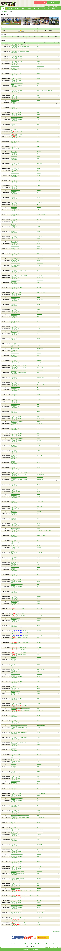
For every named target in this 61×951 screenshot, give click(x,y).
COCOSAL (38, 810)
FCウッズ (38, 491)
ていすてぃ (39, 613)
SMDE (38, 708)
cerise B (38, 450)
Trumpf (38, 742)
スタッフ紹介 (37, 8)
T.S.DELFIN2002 (39, 63)
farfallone (38, 781)
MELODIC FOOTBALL (40, 331)
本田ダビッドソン (40, 270)
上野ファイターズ (40, 849)
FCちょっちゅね (39, 163)
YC (37, 153)
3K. (37, 182)
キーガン (38, 131)
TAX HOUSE (39, 630)
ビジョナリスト (39, 455)
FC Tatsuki (38, 907)
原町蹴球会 (39, 525)
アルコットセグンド (40, 912)
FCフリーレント (39, 287)
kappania (38, 394)
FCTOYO (38, 462)
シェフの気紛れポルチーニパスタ (42, 846)
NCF (37, 413)
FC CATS (38, 676)
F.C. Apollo (38, 691)
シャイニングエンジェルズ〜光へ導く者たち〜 (44, 90)
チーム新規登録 (41, 2)
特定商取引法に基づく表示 (26, 940)
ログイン (53, 2)
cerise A (38, 294)
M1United (38, 311)
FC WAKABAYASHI (40, 477)
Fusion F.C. (39, 715)
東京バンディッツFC (40, 216)
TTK (37, 80)
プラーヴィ (39, 158)
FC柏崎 (38, 766)
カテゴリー (17, 8)
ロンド (38, 686)
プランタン (39, 581)
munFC (38, 44)
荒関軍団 (38, 503)
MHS (38, 192)
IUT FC (38, 559)
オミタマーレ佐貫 (40, 501)
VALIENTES (39, 834)
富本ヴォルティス (40, 348)
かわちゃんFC (39, 399)
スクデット (39, 170)
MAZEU (38, 253)
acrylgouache (39, 440)
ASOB (38, 433)
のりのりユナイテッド (40, 737)
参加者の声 (53, 8)
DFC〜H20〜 (39, 657)
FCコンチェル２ (39, 221)
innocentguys (39, 207)
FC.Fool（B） (39, 219)
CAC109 (38, 567)
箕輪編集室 (39, 151)
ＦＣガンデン (39, 51)
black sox (38, 231)
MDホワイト (39, 511)
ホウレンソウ (39, 637)
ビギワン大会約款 (36, 940)
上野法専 (38, 97)
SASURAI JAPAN (40, 360)
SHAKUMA (38, 238)
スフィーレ (39, 175)
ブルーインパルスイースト (41, 535)
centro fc (38, 438)
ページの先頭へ (56, 931)
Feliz (37, 452)
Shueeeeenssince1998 (40, 384)
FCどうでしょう (39, 649)
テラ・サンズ (39, 496)
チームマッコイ (39, 924)
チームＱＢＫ (39, 905)
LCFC (38, 306)
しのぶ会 (38, 180)
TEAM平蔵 (38, 372)
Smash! (38, 117)
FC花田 (38, 46)
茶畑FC (38, 873)
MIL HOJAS (39, 469)
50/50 (38, 863)
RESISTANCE (39, 486)
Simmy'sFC (39, 547)
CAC (37, 136)
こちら (33, 946)
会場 (23, 8)
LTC (37, 204)
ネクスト (38, 365)
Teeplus (38, 659)
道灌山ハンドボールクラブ (41, 292)
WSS (38, 141)
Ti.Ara (38, 355)
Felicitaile (38, 411)
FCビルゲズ (39, 754)
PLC (37, 569)
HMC (38, 321)
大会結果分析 (29, 8)
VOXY (38, 489)
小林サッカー (39, 350)
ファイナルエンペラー (40, 277)
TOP (3, 8)
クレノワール (39, 749)
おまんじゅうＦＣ (40, 608)
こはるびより (39, 888)
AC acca (38, 185)
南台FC (38, 282)
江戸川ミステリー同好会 (41, 214)
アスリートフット (40, 472)
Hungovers (38, 241)
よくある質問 (45, 8)
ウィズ (38, 129)
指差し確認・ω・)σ (40, 710)
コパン (38, 85)
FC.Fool (38, 224)
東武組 (38, 58)
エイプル (38, 289)
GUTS (38, 148)
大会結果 (30, 943)
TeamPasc (38, 732)
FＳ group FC (39, 209)
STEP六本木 (39, 126)
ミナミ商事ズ (39, 445)
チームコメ (39, 190)
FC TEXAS (38, 272)
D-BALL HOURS (39, 674)
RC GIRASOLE (39, 647)
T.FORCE (38, 134)
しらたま (38, 61)
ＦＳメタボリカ (39, 423)
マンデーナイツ (39, 338)
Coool (38, 576)
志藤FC (38, 75)
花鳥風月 (38, 226)
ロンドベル (39, 632)
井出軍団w (38, 260)
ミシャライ (39, 328)
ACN (37, 574)
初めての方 (10, 8)
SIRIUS (38, 542)
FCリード (38, 722)
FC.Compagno (39, 435)
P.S (37, 102)
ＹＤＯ (38, 800)
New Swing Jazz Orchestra (41, 683)
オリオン (38, 428)
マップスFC (39, 618)
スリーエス (39, 523)
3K (37, 739)
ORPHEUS (38, 68)
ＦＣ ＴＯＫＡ (39, 236)
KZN (37, 562)
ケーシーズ (39, 362)
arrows (38, 720)
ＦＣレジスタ (39, 119)
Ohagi (38, 187)
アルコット (39, 703)
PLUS (38, 856)
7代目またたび (39, 314)
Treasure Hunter (39, 844)
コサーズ (38, 304)
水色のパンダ (39, 316)
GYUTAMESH (39, 197)
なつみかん (39, 78)
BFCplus (38, 73)
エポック (38, 92)
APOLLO (38, 168)
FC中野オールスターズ (40, 367)
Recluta (38, 124)
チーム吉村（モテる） (40, 345)
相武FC (38, 404)
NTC (37, 326)
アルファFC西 (39, 764)
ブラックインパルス (40, 832)
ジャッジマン (39, 513)
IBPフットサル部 (39, 199)
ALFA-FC (38, 114)
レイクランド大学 (40, 202)
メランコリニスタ (40, 258)
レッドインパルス (40, 265)
